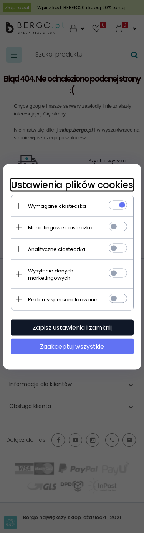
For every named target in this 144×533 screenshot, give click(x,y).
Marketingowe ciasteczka (60, 227)
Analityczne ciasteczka (56, 248)
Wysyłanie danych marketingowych (50, 274)
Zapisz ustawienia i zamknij (72, 327)
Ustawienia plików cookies (72, 184)
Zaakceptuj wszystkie (72, 346)
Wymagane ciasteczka (57, 205)
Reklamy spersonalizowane (63, 299)
